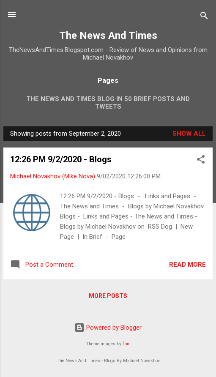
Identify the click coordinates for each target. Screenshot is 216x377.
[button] (201, 160)
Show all (189, 133)
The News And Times (108, 35)
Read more (187, 264)
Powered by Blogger (108, 327)
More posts (108, 295)
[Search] (204, 17)
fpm (127, 344)
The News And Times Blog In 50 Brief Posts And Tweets (108, 102)
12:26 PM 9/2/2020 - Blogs (61, 159)
